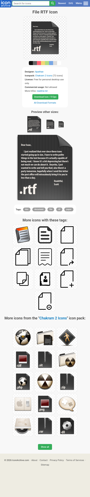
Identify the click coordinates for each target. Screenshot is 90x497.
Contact (44, 460)
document (39, 209)
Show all (45, 447)
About (34, 460)
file (50, 209)
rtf (59, 209)
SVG (71, 3)
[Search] (52, 3)
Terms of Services (75, 460)
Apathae (39, 71)
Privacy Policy (57, 460)
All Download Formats (45, 102)
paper (68, 209)
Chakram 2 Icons (43, 75)
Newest (62, 3)
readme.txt (42, 91)
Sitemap (45, 464)
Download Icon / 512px (45, 97)
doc (26, 209)
